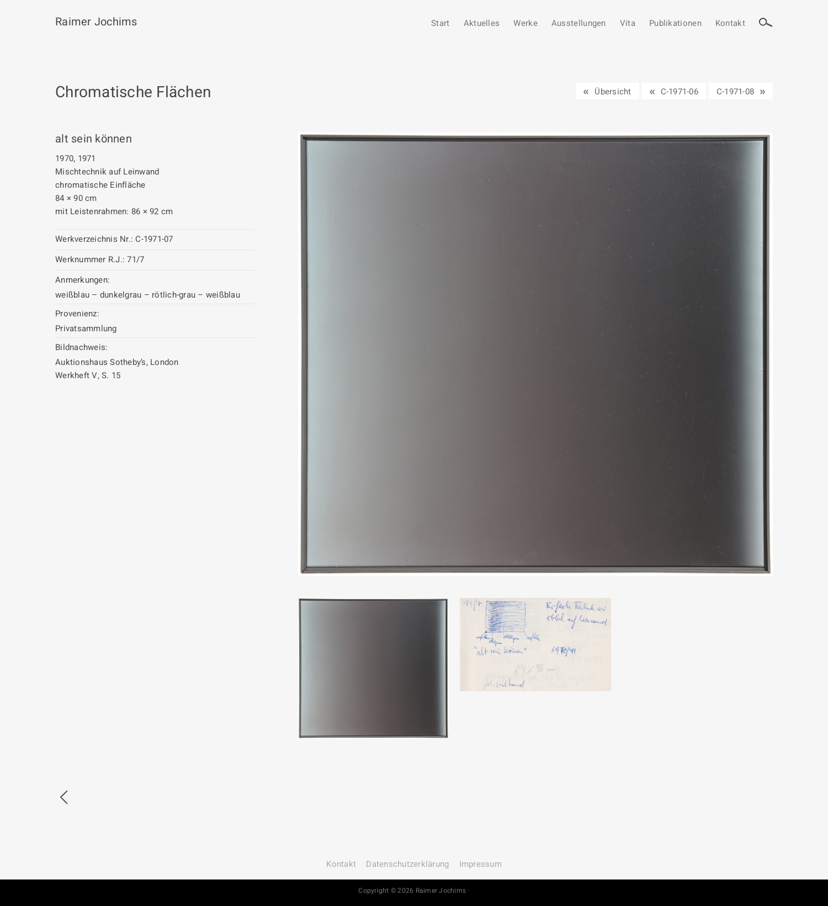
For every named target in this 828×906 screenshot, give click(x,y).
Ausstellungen (578, 23)
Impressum (480, 864)
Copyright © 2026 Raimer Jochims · (413, 891)
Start (440, 23)
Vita (627, 23)
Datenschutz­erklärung (407, 864)
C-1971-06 (679, 92)
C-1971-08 (735, 92)
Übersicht (613, 92)
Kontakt (730, 23)
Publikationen (675, 23)
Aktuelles (482, 23)
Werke (525, 23)
